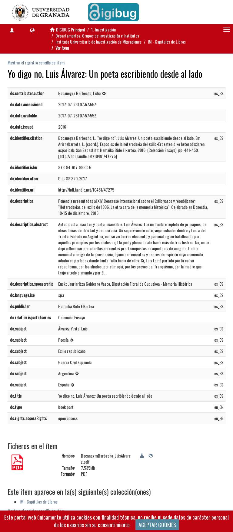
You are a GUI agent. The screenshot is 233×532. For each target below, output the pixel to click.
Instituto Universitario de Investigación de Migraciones (98, 41)
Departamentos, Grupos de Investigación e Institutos (97, 35)
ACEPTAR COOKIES (157, 525)
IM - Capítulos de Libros (167, 41)
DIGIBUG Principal (70, 29)
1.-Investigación (103, 29)
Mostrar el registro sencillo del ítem (36, 62)
